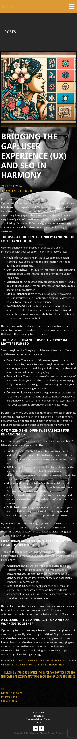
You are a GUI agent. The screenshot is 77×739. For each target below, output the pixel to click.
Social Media (9, 700)
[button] (72, 6)
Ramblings (38, 715)
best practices (33, 664)
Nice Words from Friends (38, 719)
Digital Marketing (30, 660)
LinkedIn (35, 728)
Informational (56, 660)
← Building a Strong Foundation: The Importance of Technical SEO (38, 672)
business (51, 664)
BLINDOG (9, 6)
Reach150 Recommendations (41, 728)
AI (2, 688)
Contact (38, 722)
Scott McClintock (18, 191)
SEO (61, 664)
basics (16, 664)
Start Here (38, 712)
